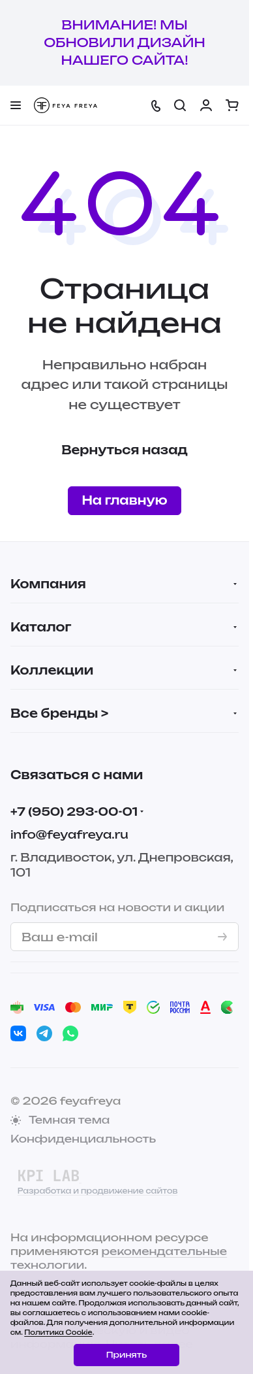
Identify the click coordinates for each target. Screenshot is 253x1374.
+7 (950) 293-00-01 (74, 811)
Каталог (40, 627)
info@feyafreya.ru (69, 834)
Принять (126, 1355)
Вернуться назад (124, 450)
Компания (48, 584)
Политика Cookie (58, 1332)
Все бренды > (59, 713)
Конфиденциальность (83, 1138)
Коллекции (51, 670)
